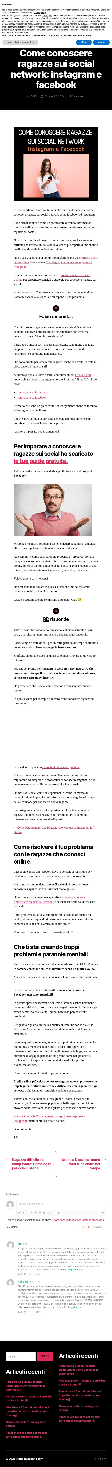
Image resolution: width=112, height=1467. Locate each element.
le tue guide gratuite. (41, 460)
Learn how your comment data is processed (78, 1219)
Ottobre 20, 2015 (54, 96)
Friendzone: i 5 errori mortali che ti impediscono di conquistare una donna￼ (27, 1411)
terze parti (47, 15)
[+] (59, 1213)
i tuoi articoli (83, 375)
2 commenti (78, 96)
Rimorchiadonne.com (29, 1458)
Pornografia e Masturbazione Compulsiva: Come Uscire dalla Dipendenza (25, 1385)
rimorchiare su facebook (31, 398)
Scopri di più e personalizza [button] (20, 42)
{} (56, 1213)
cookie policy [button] (40, 12)
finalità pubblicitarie (80, 21)
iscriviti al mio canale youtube (60, 767)
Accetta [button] (101, 42)
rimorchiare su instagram (32, 392)
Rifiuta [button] (84, 42)
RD (35, 96)
